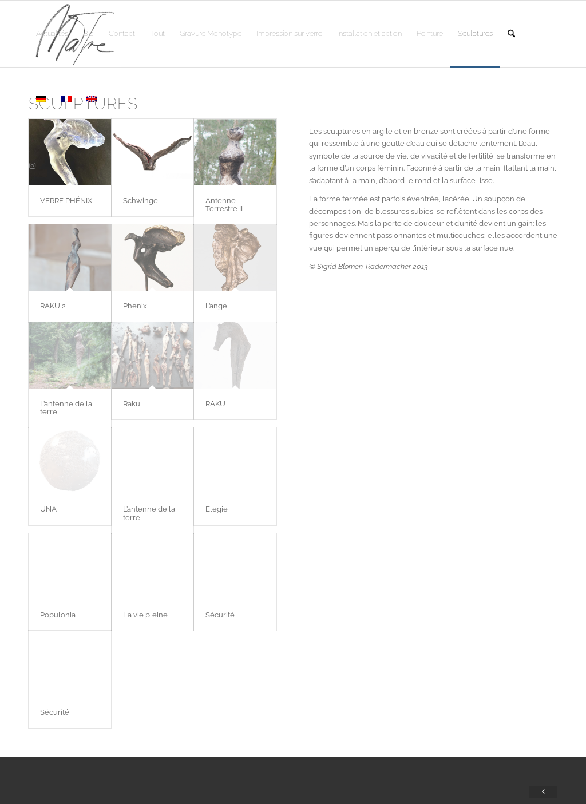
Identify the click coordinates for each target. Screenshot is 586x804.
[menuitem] (52, 34)
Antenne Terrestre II (224, 204)
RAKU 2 (53, 306)
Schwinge (140, 200)
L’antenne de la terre (66, 407)
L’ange (216, 306)
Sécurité (220, 615)
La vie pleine (145, 615)
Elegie (216, 509)
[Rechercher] (511, 34)
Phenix (135, 306)
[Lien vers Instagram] (32, 166)
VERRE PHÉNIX (66, 200)
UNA (48, 509)
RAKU (215, 403)
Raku (131, 403)
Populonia (58, 615)
